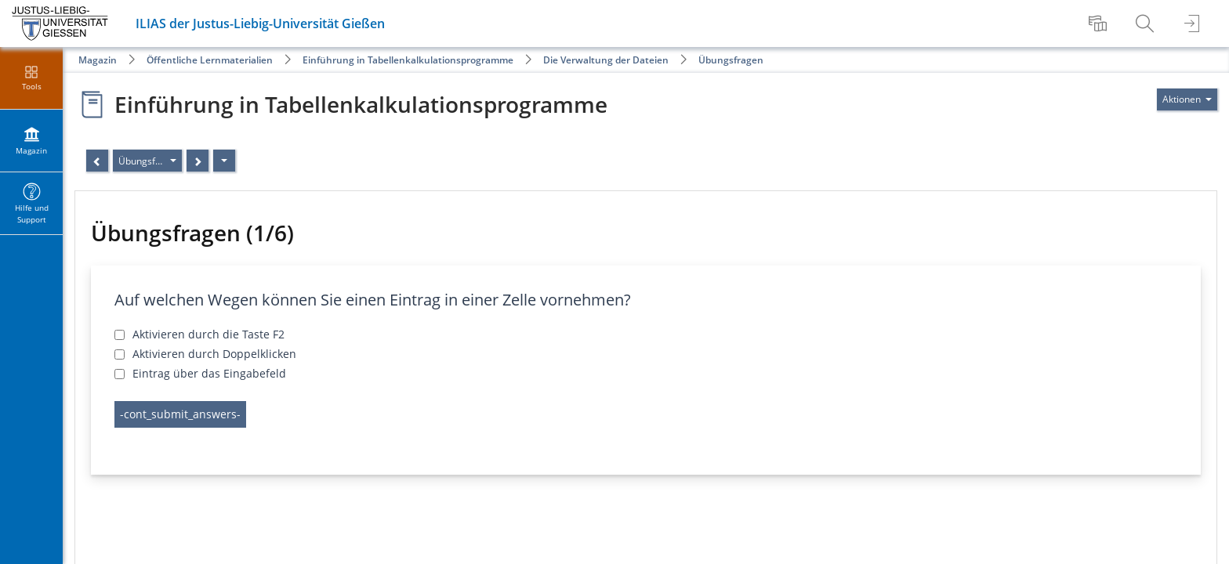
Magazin (97, 60)
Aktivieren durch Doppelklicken (214, 353)
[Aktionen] (224, 161)
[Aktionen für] (1187, 99)
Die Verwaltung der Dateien (606, 60)
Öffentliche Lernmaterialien (210, 60)
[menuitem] (1099, 23)
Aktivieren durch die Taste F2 (208, 334)
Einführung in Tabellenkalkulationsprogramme (408, 60)
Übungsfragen (730, 60)
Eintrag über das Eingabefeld (209, 373)
